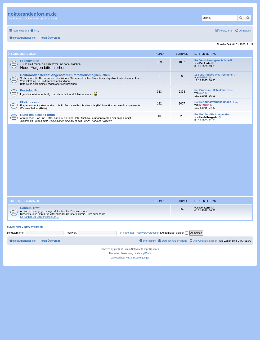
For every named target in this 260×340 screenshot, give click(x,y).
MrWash (204, 104)
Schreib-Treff (29, 208)
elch (201, 92)
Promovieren (29, 61)
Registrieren (33, 227)
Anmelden (14, 227)
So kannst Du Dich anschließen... (39, 216)
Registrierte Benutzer (23, 201)
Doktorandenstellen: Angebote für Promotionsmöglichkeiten (65, 75)
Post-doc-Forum (32, 90)
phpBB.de (145, 253)
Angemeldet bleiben (174, 232)
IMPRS (203, 77)
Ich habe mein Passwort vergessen (139, 232)
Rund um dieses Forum (37, 115)
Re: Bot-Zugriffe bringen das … (213, 114)
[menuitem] (35, 30)
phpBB (117, 249)
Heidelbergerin (208, 117)
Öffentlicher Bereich (22, 54)
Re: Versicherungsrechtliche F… (214, 60)
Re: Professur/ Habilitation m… (213, 90)
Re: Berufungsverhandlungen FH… (216, 101)
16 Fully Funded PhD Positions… (214, 74)
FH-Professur (30, 102)
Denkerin (205, 63)
